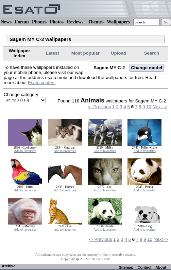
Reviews (75, 21)
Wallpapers (118, 21)
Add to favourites (25, 151)
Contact (144, 267)
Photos (56, 21)
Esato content (42, 82)
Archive (8, 266)
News (6, 21)
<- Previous (99, 106)
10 (148, 106)
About (160, 267)
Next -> (160, 106)
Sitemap (126, 267)
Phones (39, 21)
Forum (22, 21)
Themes (96, 21)
